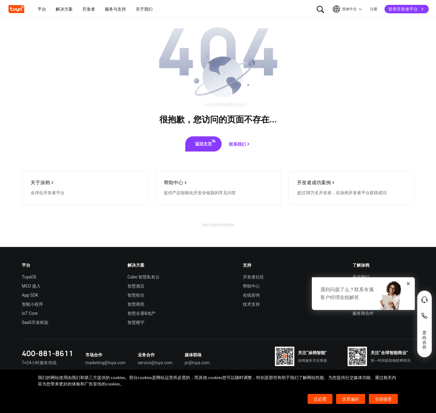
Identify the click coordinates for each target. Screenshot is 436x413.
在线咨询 (251, 295)
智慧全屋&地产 (141, 313)
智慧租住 (135, 295)
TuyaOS (29, 277)
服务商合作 (363, 313)
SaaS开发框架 (35, 322)
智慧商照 (135, 304)
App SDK (30, 295)
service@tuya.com (155, 362)
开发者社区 (253, 277)
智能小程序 (32, 304)
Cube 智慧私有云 (143, 277)
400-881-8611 (47, 353)
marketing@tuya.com (105, 362)
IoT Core (30, 313)
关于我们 (360, 277)
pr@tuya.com (197, 362)
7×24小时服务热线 (39, 362)
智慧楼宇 (135, 322)
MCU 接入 (31, 286)
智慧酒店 (135, 286)
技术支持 (251, 304)
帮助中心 (251, 286)
